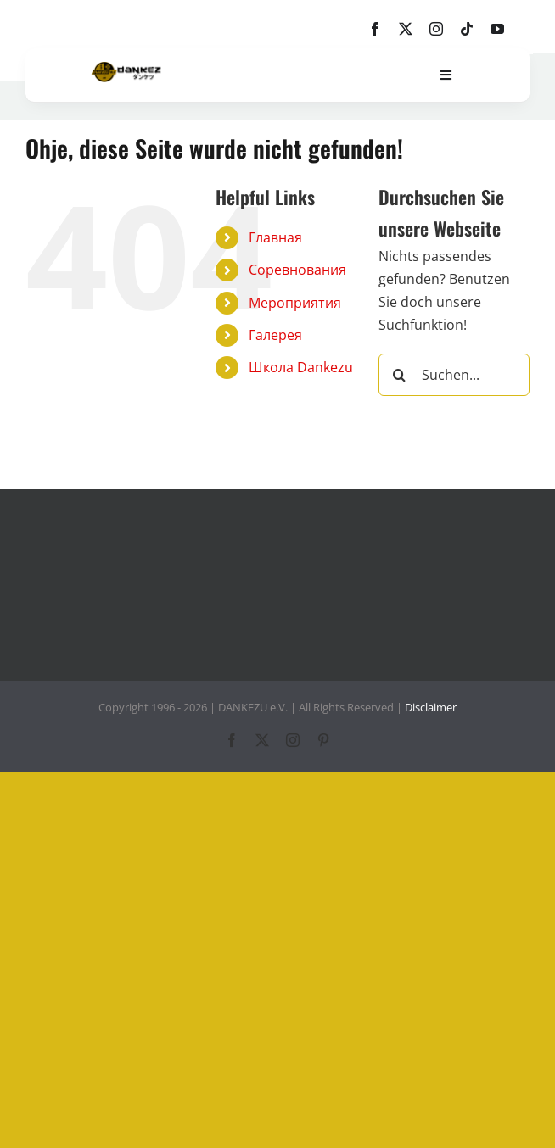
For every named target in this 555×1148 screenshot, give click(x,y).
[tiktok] (467, 29)
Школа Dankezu (301, 367)
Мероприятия (295, 302)
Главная (275, 237)
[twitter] (405, 29)
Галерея (275, 335)
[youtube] (497, 29)
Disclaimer (431, 707)
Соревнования (297, 269)
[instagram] (436, 29)
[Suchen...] (454, 375)
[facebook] (375, 29)
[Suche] (399, 375)
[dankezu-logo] (126, 68)
